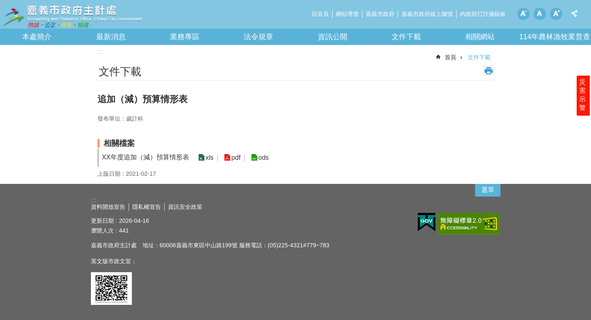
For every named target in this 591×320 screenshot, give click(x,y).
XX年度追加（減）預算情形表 (145, 157)
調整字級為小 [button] (523, 14)
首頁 (450, 57)
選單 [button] (487, 189)
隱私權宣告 (146, 207)
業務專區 (184, 37)
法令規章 (258, 37)
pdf (233, 157)
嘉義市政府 (380, 14)
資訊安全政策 (185, 207)
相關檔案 (119, 143)
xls (209, 157)
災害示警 (583, 101)
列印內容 (488, 70)
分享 (574, 13)
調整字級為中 (540, 14)
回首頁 (320, 14)
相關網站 (480, 37)
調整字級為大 (556, 14)
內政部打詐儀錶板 (483, 14)
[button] (426, 222)
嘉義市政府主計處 (71, 16)
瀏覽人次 (102, 230)
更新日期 (102, 220)
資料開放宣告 (108, 207)
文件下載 (406, 37)
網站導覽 (347, 14)
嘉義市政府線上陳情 (427, 14)
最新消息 (111, 37)
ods (259, 157)
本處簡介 (37, 37)
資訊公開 (332, 37)
